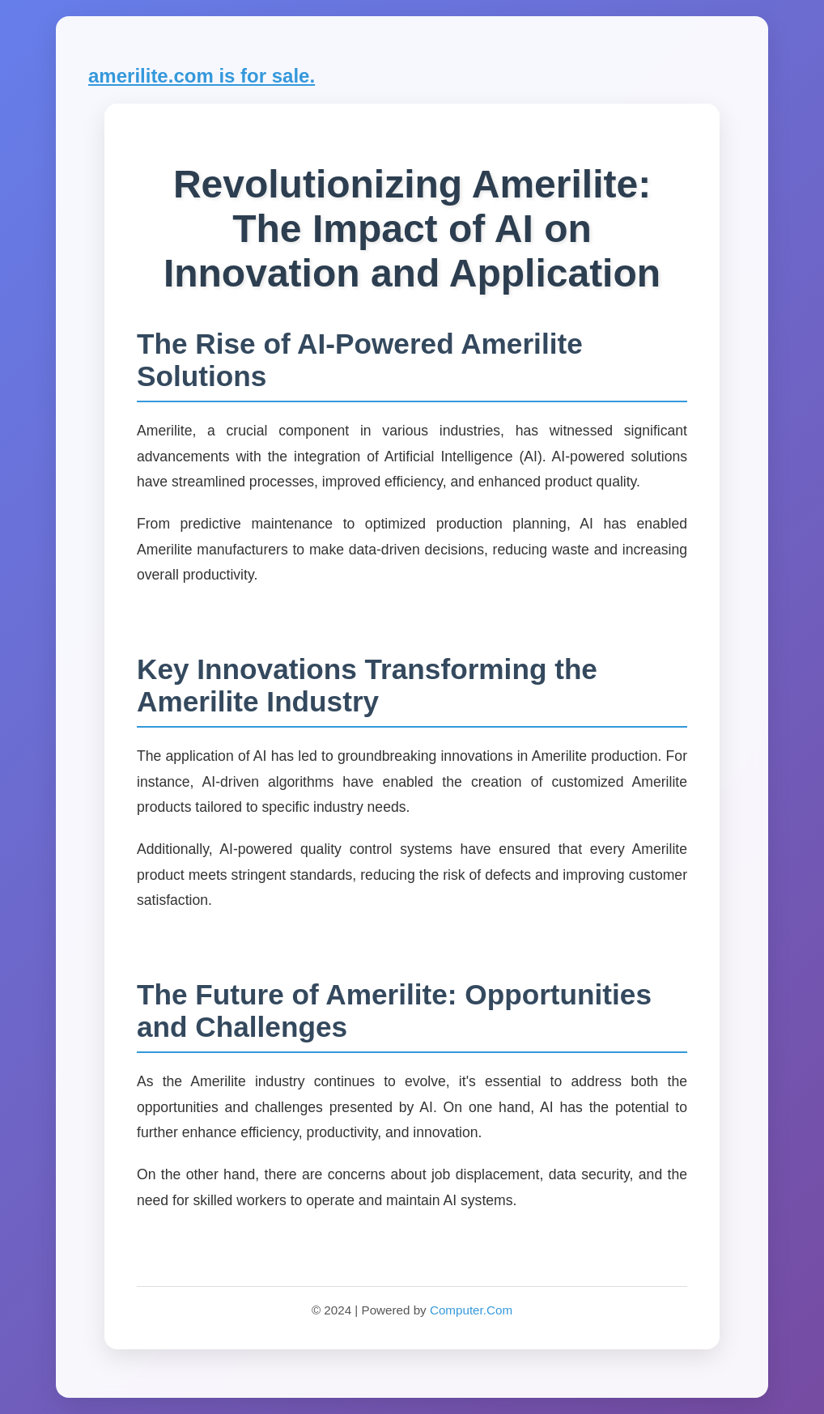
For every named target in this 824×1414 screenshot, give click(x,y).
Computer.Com (471, 1310)
